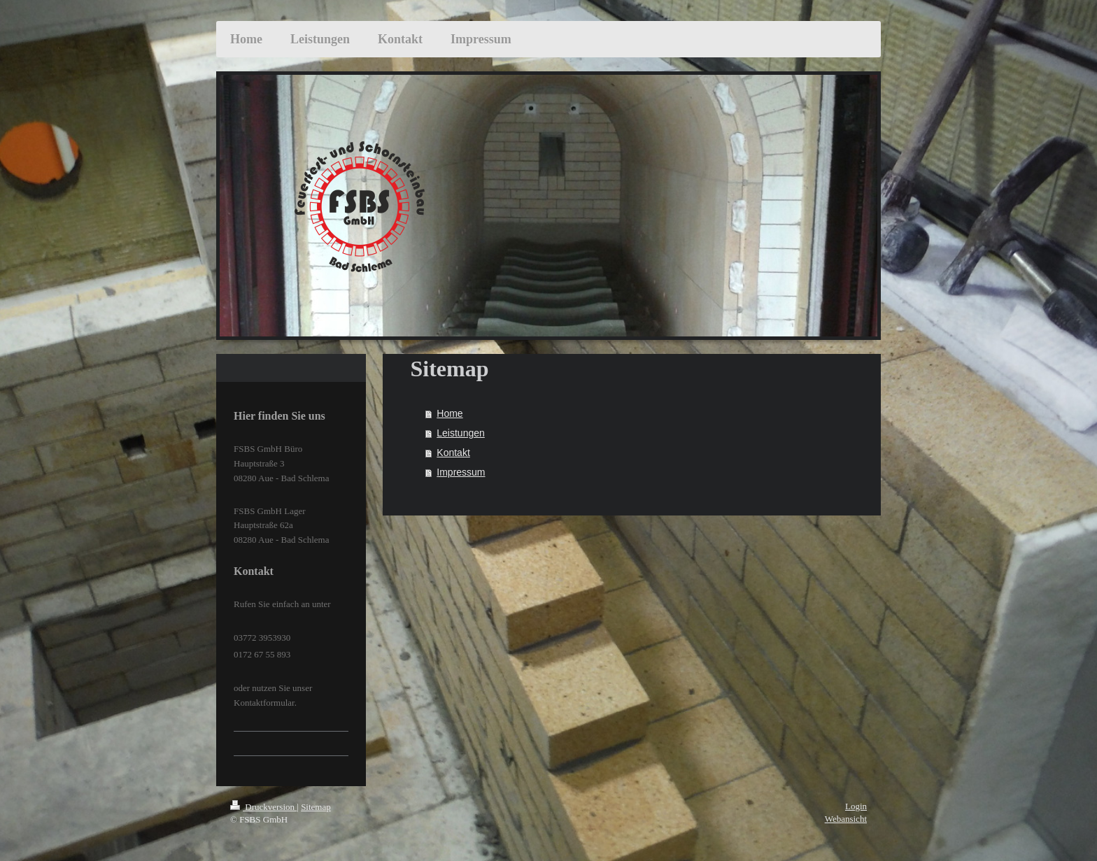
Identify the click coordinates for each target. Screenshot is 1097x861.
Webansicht (846, 818)
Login (856, 806)
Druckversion (263, 807)
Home (449, 413)
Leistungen (461, 433)
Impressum (461, 472)
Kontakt (453, 452)
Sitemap (316, 807)
